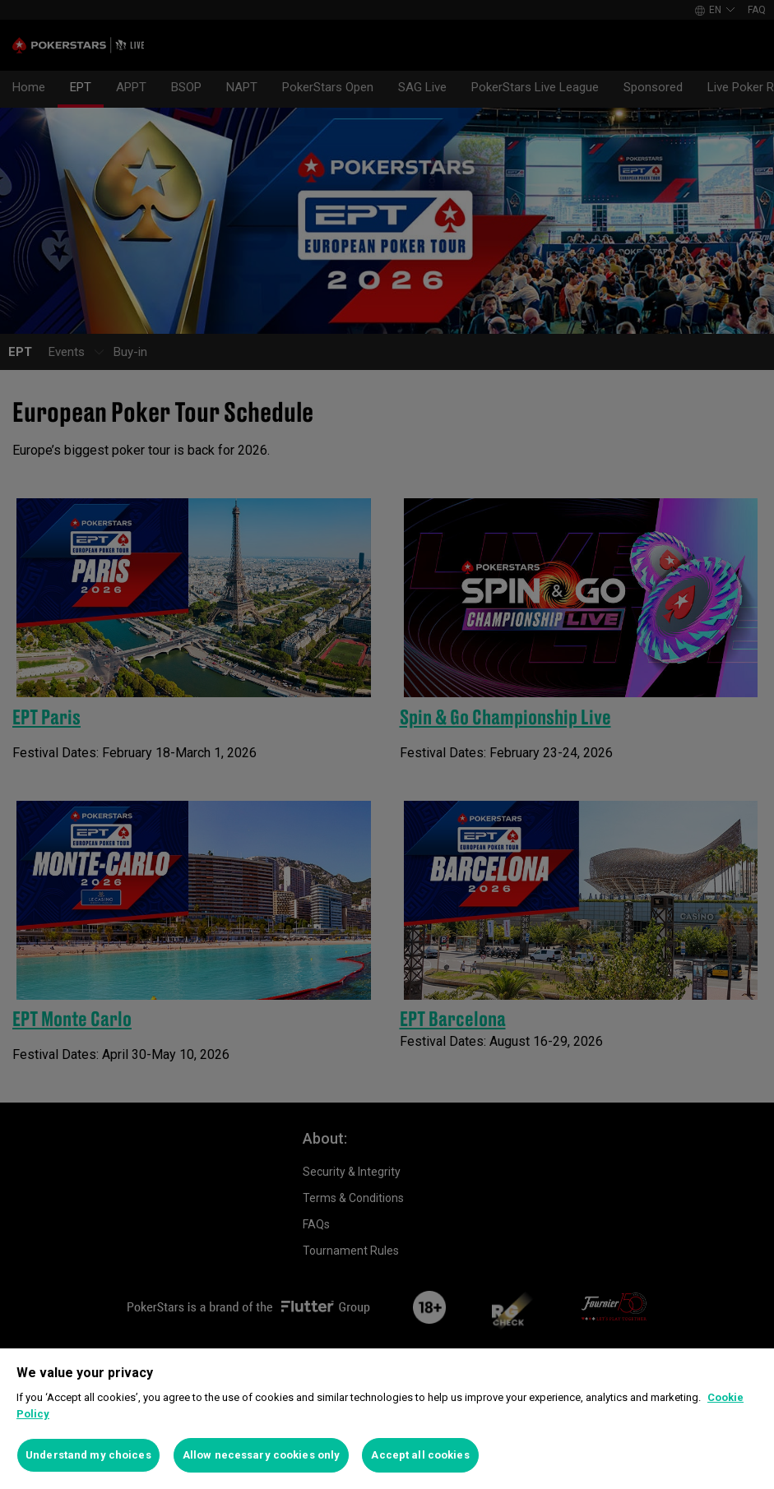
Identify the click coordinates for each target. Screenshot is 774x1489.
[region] (387, 1418)
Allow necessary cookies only (262, 1455)
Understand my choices (88, 1455)
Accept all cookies (420, 1455)
